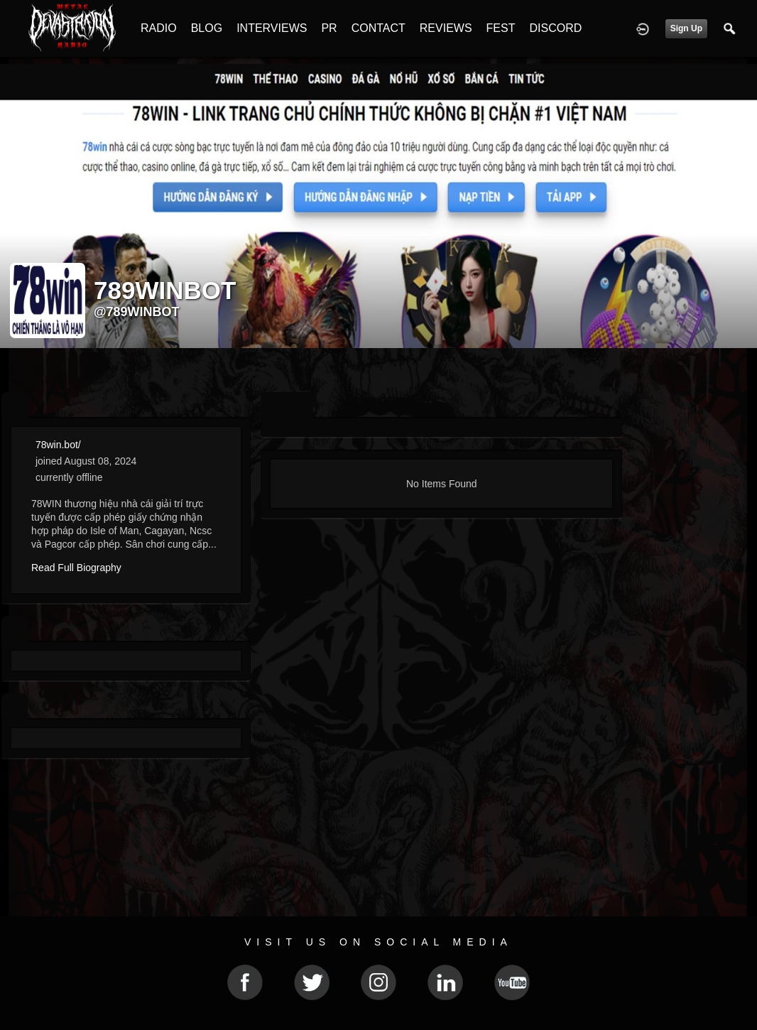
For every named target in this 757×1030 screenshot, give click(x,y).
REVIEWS (446, 28)
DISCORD (555, 28)
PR (329, 28)
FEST (501, 28)
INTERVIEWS (271, 28)
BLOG (206, 28)
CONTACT (378, 28)
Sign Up (686, 28)
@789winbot (137, 312)
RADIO (159, 28)
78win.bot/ (58, 444)
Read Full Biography (76, 567)
